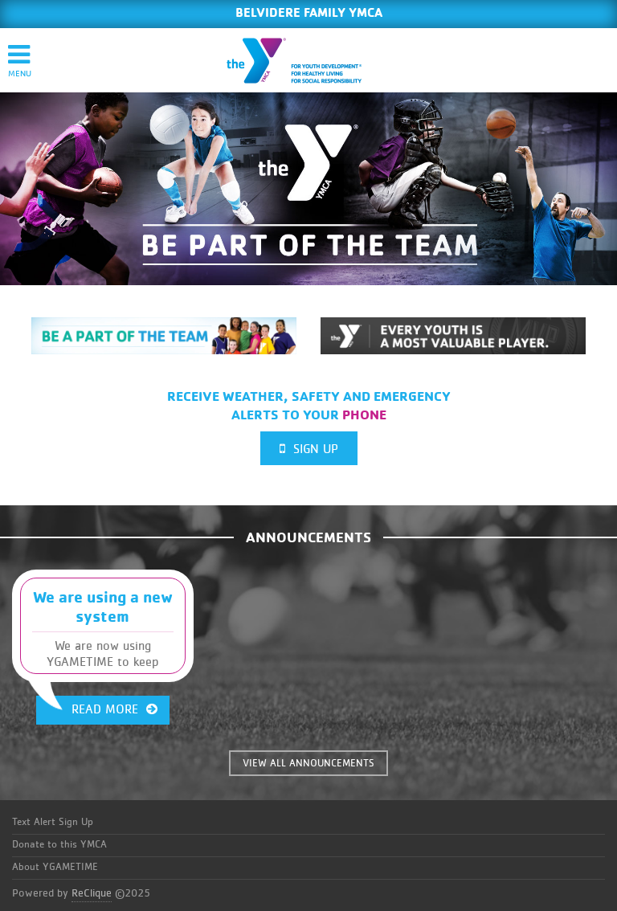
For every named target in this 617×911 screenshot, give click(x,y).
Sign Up (309, 449)
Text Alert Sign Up (52, 822)
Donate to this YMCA (59, 845)
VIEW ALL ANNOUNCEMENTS (308, 763)
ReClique (92, 893)
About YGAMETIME (55, 867)
